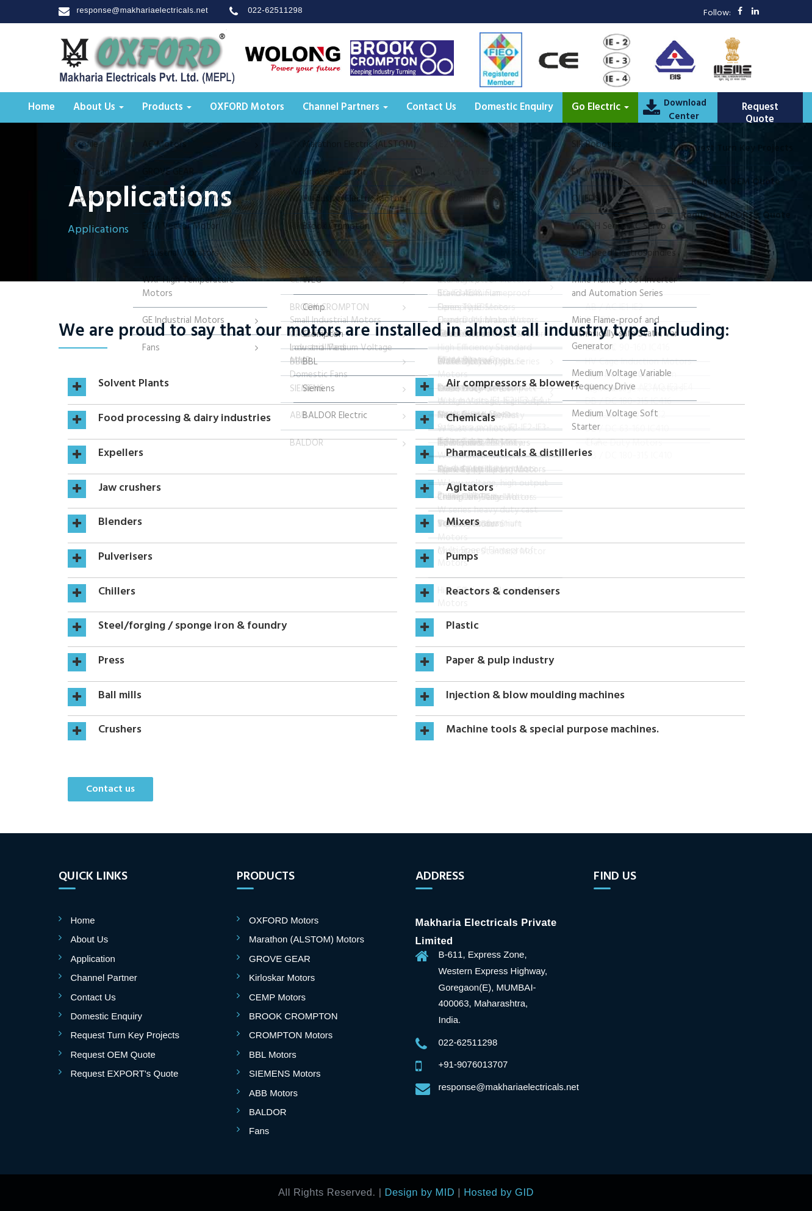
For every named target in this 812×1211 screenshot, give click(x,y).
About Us (98, 107)
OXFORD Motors (247, 107)
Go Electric (600, 107)
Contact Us (431, 107)
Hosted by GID (499, 1192)
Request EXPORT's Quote (125, 1073)
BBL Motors (272, 1054)
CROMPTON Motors (290, 1035)
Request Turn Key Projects (125, 1035)
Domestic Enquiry (514, 107)
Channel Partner (104, 977)
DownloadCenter (683, 109)
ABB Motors (273, 1093)
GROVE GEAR (280, 958)
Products (167, 107)
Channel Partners (345, 107)
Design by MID (420, 1192)
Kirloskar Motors (282, 977)
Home (41, 107)
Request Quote (760, 113)
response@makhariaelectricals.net (143, 10)
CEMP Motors (277, 997)
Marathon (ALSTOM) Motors (306, 939)
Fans (259, 1131)
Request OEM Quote (113, 1054)
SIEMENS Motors (285, 1073)
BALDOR (268, 1112)
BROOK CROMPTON (293, 1016)
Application (93, 958)
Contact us (110, 789)
